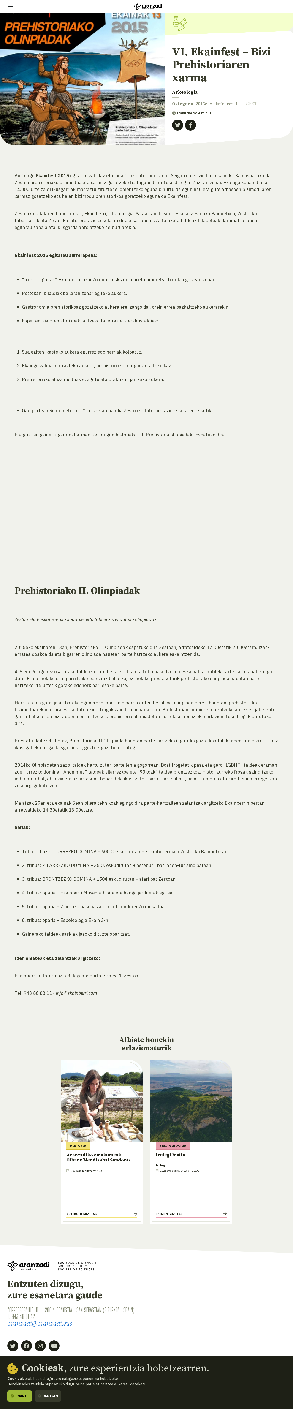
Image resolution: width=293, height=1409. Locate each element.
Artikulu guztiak (81, 1214)
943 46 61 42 (23, 1316)
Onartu (20, 1396)
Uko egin (48, 1396)
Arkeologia (185, 92)
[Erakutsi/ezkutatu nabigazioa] (10, 6)
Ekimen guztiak (169, 1214)
